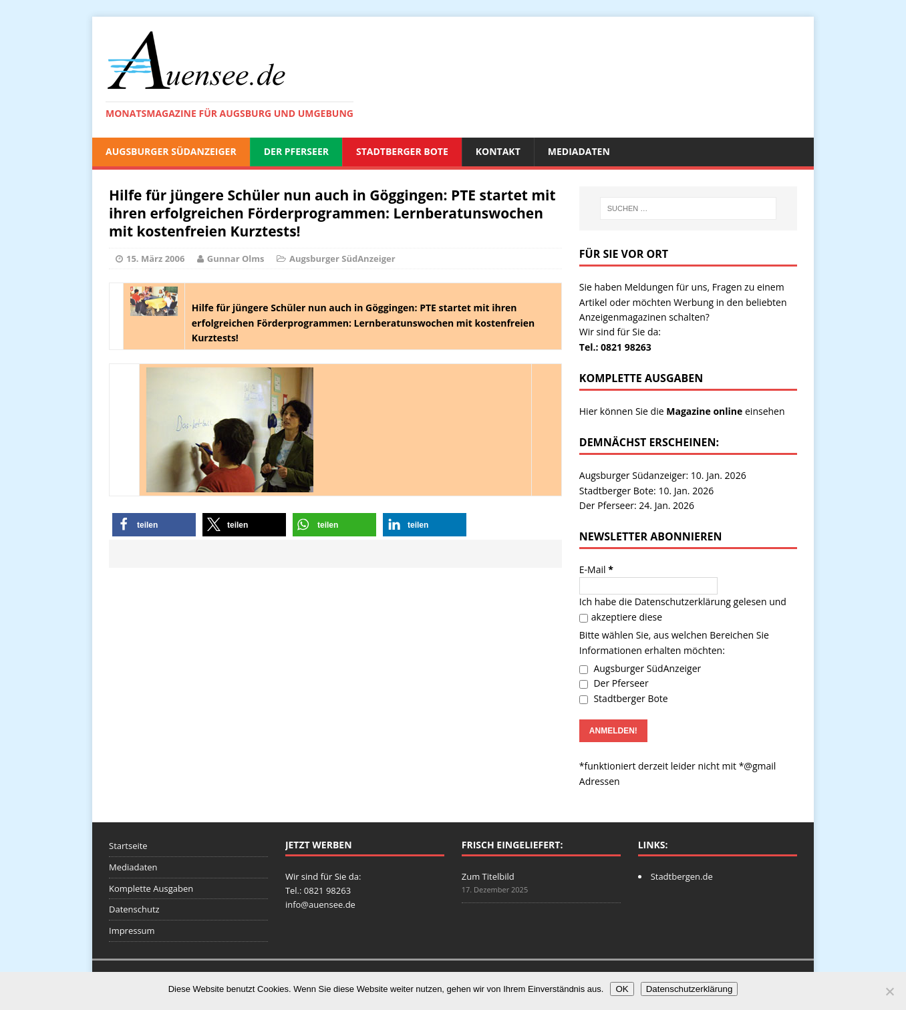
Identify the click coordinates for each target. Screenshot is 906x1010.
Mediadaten (579, 151)
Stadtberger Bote (402, 151)
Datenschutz (134, 909)
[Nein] (889, 991)
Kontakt (498, 151)
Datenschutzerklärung (683, 601)
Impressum (132, 930)
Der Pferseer (296, 151)
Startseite (128, 846)
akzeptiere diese (620, 617)
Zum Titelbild (488, 876)
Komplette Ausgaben (151, 888)
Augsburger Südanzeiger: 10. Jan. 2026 (662, 475)
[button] (154, 524)
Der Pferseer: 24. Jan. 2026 (636, 505)
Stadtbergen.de (682, 876)
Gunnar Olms (236, 258)
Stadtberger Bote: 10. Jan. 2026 (646, 490)
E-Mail (596, 569)
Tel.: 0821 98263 (615, 347)
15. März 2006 (155, 258)
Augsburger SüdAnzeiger (171, 151)
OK (621, 989)
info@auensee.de (320, 904)
